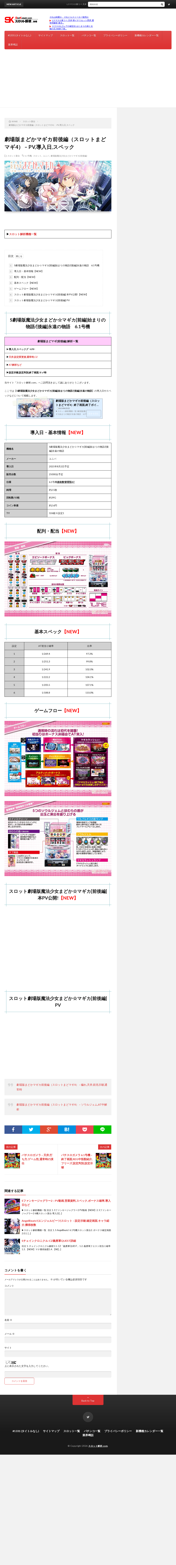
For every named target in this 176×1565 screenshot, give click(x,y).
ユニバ (46, 156)
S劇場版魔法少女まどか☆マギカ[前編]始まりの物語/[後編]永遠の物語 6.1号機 (54, 266)
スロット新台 (13, 156)
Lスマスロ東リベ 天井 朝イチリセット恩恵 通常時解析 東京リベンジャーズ (105, 4)
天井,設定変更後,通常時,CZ (23, 356)
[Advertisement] (88, 82)
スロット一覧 (67, 35)
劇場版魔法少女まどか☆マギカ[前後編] (69, 156)
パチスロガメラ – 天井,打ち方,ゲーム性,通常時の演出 (37, 1159)
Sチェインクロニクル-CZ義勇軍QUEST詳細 (49, 1240)
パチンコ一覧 (89, 35)
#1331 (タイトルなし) (19, 35)
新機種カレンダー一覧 (147, 35)
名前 (8, 1320)
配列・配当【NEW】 (22, 277)
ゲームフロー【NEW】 (24, 289)
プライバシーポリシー (115, 35)
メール (9, 1334)
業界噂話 (13, 44)
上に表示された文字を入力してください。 (27, 1366)
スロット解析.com (98, 1446)
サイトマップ (45, 35)
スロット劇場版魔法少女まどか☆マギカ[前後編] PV (39, 300)
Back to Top (87, 1400)
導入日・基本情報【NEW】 (26, 271)
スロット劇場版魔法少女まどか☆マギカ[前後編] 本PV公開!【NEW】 (48, 295)
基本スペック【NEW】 (24, 283)
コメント (9, 1286)
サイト (8, 1347)
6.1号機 (28, 156)
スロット (37, 156)
